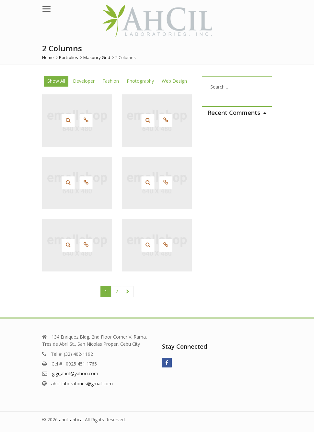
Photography (140, 81)
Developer (84, 81)
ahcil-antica (71, 419)
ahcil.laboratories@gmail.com (82, 383)
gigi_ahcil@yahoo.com (75, 373)
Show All (56, 81)
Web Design (174, 81)
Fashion (110, 81)
